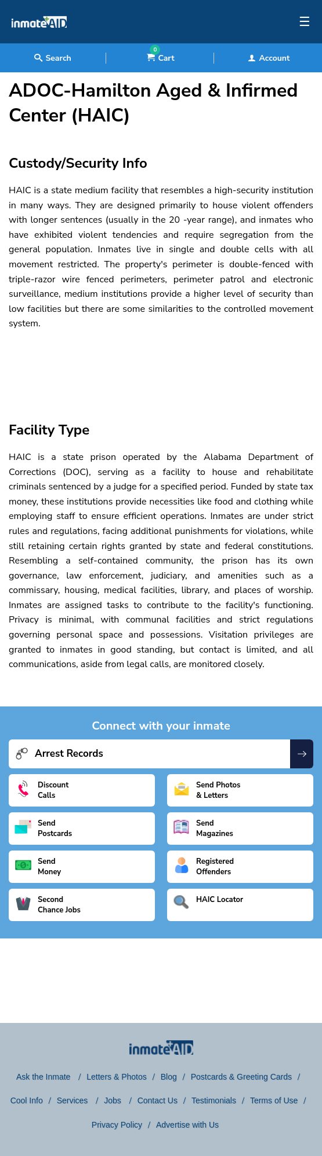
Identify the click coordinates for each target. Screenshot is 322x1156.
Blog (169, 1076)
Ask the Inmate (44, 1076)
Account (269, 58)
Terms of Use (274, 1100)
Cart (160, 58)
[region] (161, 366)
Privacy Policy (117, 1124)
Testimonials (213, 1100)
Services (74, 1100)
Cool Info (26, 1100)
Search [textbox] (52, 58)
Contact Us (158, 1100)
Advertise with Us (187, 1124)
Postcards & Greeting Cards (241, 1076)
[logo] (39, 40)
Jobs (113, 1100)
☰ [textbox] (304, 22)
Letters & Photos (116, 1076)
